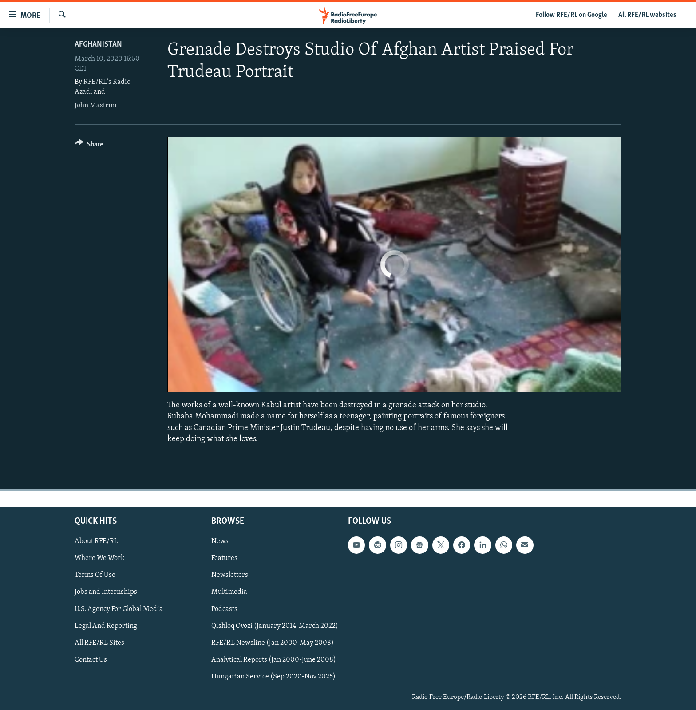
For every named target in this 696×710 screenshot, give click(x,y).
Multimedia (229, 592)
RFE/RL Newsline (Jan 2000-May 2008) (272, 643)
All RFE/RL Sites (99, 643)
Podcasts (224, 608)
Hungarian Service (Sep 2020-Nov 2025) (273, 676)
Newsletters (229, 575)
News (220, 541)
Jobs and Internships (106, 592)
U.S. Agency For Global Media (119, 608)
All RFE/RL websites (647, 15)
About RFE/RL (96, 541)
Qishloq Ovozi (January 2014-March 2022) (274, 625)
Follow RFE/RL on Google (571, 15)
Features (224, 558)
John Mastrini (96, 105)
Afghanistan (98, 44)
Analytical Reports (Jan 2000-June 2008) (273, 659)
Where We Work (100, 558)
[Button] (89, 146)
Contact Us (91, 659)
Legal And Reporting (106, 625)
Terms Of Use (95, 575)
